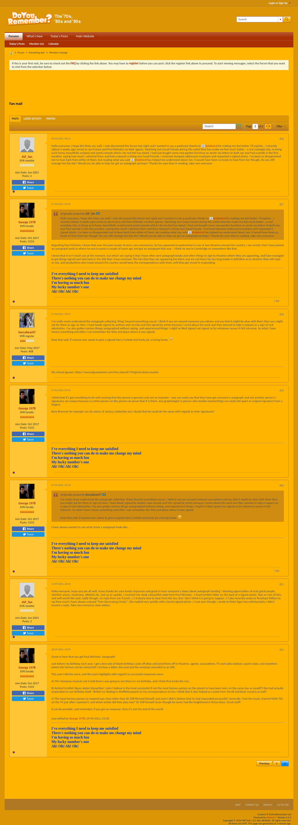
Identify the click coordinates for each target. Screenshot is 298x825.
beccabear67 (27, 332)
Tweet (28, 187)
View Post (98, 213)
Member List (36, 43)
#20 (282, 485)
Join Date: (21, 172)
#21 (282, 584)
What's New (35, 36)
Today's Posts (59, 36)
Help (237, 804)
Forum (21, 52)
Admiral (212, 146)
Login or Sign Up (280, 3)
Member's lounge (58, 52)
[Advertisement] (149, 86)
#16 (282, 139)
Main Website (85, 36)
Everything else (37, 52)
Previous (264, 763)
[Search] (259, 19)
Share (28, 182)
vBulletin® (272, 817)
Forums (14, 36)
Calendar (53, 43)
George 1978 (26, 222)
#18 (282, 314)
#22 (282, 649)
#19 (282, 390)
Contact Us (252, 804)
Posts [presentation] (15, 118)
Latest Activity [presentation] (32, 118)
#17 (282, 204)
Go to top (283, 804)
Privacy (268, 804)
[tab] (15, 119)
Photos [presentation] (51, 118)
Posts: (26, 176)
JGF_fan (27, 157)
